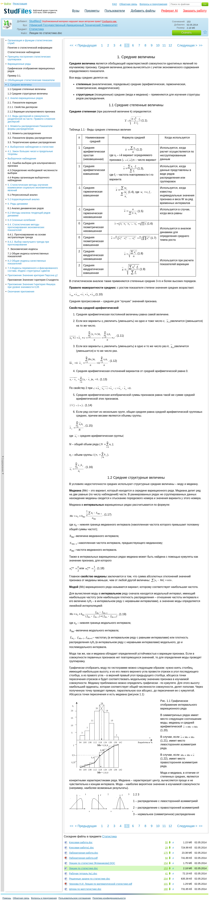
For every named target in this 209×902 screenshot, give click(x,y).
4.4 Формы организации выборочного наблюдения (29, 140)
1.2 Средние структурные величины (28, 54)
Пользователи (115, 10)
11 (164, 45)
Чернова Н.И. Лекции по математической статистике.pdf (100, 883)
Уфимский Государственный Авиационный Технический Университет (73, 25)
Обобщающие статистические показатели (31, 41)
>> (200, 45)
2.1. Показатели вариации (22, 63)
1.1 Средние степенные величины (27, 50)
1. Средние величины (20, 45)
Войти (7, 3)
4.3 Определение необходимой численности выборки (32, 132)
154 (166, 863)
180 (166, 889)
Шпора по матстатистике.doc (85, 889)
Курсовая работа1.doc (81, 847)
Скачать (186, 32)
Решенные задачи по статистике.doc (89, 878)
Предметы (92, 10)
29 (166, 847)
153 (166, 868)
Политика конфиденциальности (109, 898)
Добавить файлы (143, 10)
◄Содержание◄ (2, 98)
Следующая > (187, 45)
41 (166, 873)
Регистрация (20, 3)
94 (166, 858)
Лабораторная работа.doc (83, 852)
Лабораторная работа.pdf (83, 858)
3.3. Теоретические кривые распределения (32, 103)
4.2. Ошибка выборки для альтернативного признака (32, 125)
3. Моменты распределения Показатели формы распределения (30, 88)
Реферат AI (169, 10)
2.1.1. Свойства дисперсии (22, 68)
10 (157, 45)
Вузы (75, 10)
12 (170, 45)
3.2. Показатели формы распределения (30, 98)
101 (166, 883)
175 (166, 852)
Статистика (36, 29)
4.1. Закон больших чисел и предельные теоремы (30, 113)
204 (166, 878)
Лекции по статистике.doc (83, 868)
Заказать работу (195, 10)
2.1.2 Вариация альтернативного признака (31, 72)
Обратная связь (128, 4)
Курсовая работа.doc (81, 842)
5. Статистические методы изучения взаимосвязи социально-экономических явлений (30, 148)
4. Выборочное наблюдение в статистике (31, 107)
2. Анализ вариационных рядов (25, 59)
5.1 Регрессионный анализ (22, 155)
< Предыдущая (86, 45)
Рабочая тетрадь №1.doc (83, 873)
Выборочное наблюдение (22, 119)
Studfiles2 (35, 21)
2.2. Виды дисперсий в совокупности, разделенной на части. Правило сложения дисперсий (31, 80)
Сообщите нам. (109, 21)
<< (71, 45)
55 (166, 842)
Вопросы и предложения (153, 4)
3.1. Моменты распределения (24, 94)
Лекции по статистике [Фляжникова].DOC (92, 863)
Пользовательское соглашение (75, 898)
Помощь (6, 898)
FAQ (114, 4)
